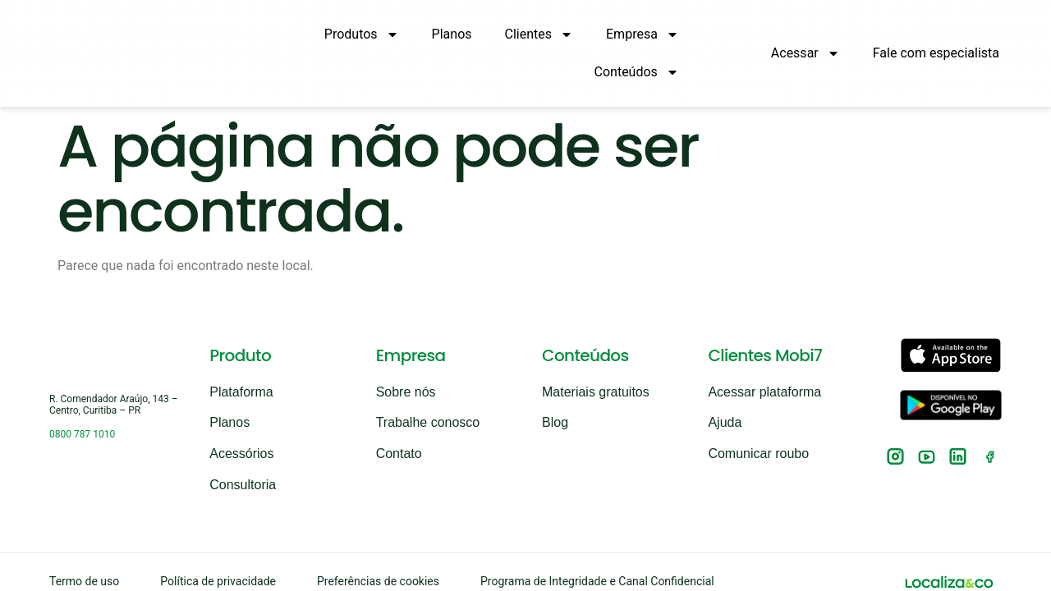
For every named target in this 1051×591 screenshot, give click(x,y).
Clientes (539, 34)
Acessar (805, 53)
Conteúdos (636, 72)
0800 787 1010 (82, 409)
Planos (452, 34)
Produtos (361, 34)
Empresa (642, 34)
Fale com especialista (936, 53)
